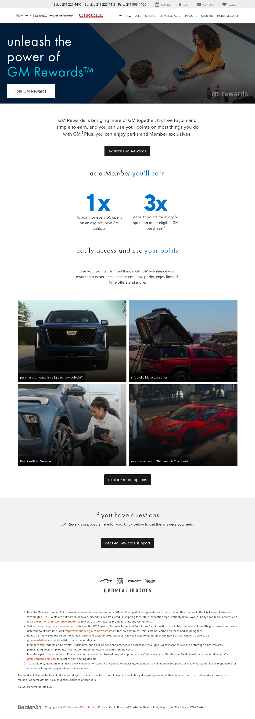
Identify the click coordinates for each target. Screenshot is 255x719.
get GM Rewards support (127, 543)
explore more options (127, 479)
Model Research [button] (228, 16)
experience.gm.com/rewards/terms (55, 626)
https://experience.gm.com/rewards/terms (53, 621)
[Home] (121, 15)
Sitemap (91, 707)
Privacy (102, 707)
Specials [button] (150, 16)
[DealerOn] (30, 707)
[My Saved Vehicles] (229, 4)
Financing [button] (190, 16)
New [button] (128, 16)
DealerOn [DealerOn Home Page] (78, 707)
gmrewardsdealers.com (42, 640)
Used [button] (138, 16)
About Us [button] (207, 16)
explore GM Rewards (127, 151)
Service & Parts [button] (170, 16)
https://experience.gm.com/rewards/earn (90, 631)
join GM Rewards (31, 91)
